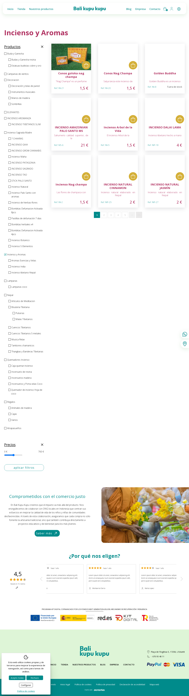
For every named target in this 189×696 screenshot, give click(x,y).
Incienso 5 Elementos (22, 246)
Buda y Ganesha (15, 53)
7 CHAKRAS (17, 138)
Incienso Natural (19, 186)
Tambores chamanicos (22, 345)
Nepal (10, 295)
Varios (14, 419)
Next (181, 579)
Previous (41, 579)
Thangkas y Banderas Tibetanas (27, 351)
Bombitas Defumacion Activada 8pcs (27, 210)
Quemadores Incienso (18, 359)
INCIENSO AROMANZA (19, 118)
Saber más (47, 533)
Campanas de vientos (18, 73)
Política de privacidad (105, 684)
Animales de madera (21, 407)
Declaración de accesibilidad (132, 684)
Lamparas (12, 280)
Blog (102, 664)
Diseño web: (95, 690)
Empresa (114, 664)
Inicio (53, 664)
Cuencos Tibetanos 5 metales (26, 333)
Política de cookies (83, 684)
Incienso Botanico (20, 240)
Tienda (64, 664)
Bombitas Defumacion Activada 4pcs (27, 232)
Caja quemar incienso (22, 365)
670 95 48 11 (158, 656)
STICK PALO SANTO (21, 180)
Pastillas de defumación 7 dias (26, 218)
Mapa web (154, 684)
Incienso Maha (18, 156)
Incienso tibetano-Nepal (23, 272)
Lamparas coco (19, 286)
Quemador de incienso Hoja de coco (26, 391)
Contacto (128, 664)
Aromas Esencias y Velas (23, 260)
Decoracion (13, 79)
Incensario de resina (21, 371)
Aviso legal (65, 684)
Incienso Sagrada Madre (19, 132)
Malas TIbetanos (24, 319)
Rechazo (35, 677)
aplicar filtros (24, 468)
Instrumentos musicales (23, 92)
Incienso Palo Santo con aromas (23, 194)
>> (139, 215)
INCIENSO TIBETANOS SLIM (26, 124)
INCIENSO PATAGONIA (23, 162)
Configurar (26, 685)
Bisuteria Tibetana (20, 307)
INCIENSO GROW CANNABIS (26, 150)
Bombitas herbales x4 (22, 224)
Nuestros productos (84, 664)
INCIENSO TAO (19, 174)
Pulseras (20, 313)
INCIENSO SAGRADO (22, 168)
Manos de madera (20, 98)
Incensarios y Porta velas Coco (26, 383)
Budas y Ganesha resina (23, 59)
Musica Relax (18, 339)
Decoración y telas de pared (25, 85)
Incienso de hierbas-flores (24, 202)
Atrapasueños (14, 428)
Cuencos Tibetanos (21, 327)
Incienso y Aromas (16, 254)
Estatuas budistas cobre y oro (26, 65)
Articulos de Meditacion (23, 301)
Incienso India (18, 266)
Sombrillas (16, 104)
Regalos (11, 401)
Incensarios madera (21, 377)
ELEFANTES (13, 112)
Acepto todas (17, 677)
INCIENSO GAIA (19, 144)
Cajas (14, 413)
